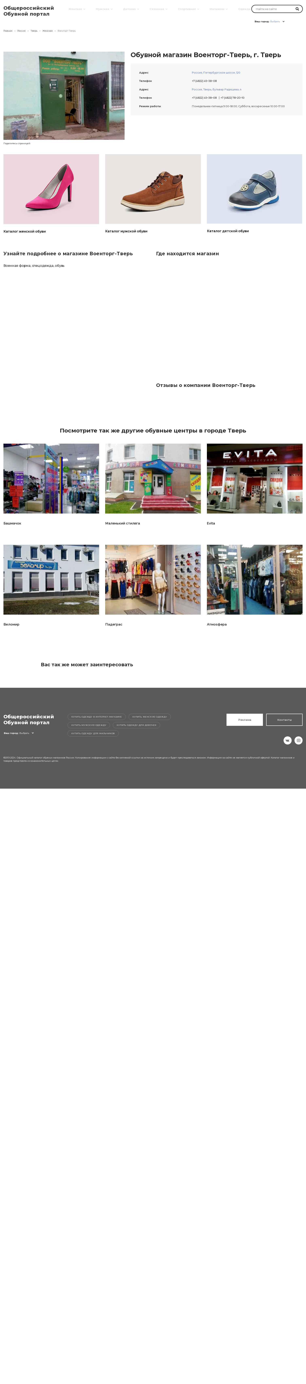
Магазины (216, 8)
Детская (129, 8)
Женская (74, 8)
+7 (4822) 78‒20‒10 (233, 97)
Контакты (284, 719)
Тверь (34, 30)
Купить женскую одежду (149, 716)
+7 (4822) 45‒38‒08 (204, 80)
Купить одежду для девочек (136, 725)
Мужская (102, 8)
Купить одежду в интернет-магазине (96, 716)
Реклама (244, 719)
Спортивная (186, 8)
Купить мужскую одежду (88, 725)
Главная (7, 30)
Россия (21, 30)
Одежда (244, 8)
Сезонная (156, 8)
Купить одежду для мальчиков (93, 733)
